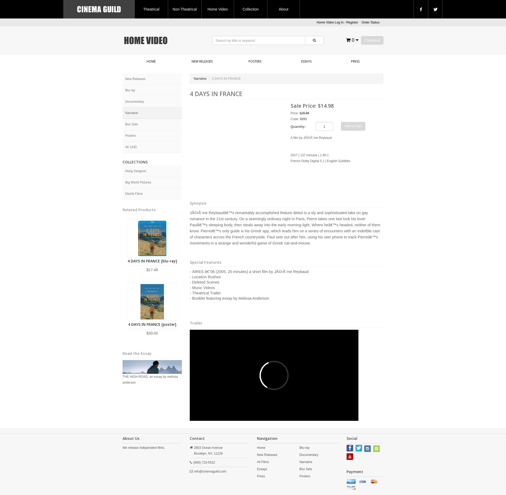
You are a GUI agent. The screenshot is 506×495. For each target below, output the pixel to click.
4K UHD (131, 147)
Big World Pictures (138, 182)
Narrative (131, 113)
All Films (263, 462)
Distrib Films (134, 194)
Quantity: (298, 127)
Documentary (134, 101)
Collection (250, 9)
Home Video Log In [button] (330, 22)
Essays (306, 61)
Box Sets (131, 124)
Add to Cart (353, 126)
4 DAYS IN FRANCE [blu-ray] (152, 260)
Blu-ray (130, 90)
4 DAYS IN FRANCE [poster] (152, 324)
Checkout (372, 40)
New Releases (202, 61)
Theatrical (151, 9)
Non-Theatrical (185, 9)
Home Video (217, 9)
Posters (255, 61)
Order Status (371, 22)
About (284, 9)
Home (151, 61)
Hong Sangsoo (135, 171)
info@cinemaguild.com (210, 471)
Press (355, 61)
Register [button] (352, 22)
